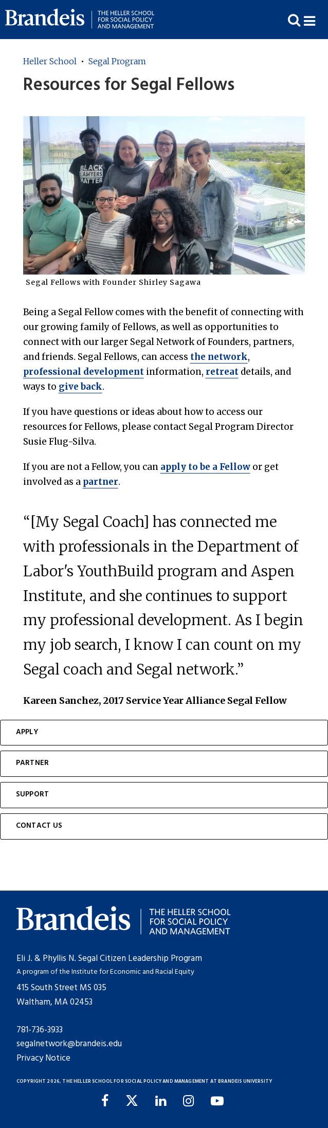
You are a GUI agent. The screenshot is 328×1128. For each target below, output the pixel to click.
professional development (83, 371)
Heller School (50, 61)
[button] (316, 20)
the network (219, 356)
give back (80, 386)
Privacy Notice (43, 1058)
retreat (222, 371)
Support (32, 794)
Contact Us (39, 826)
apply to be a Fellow (205, 466)
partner (100, 481)
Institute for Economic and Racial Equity (132, 972)
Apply (27, 732)
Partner (32, 763)
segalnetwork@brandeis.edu (69, 1044)
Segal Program (117, 61)
